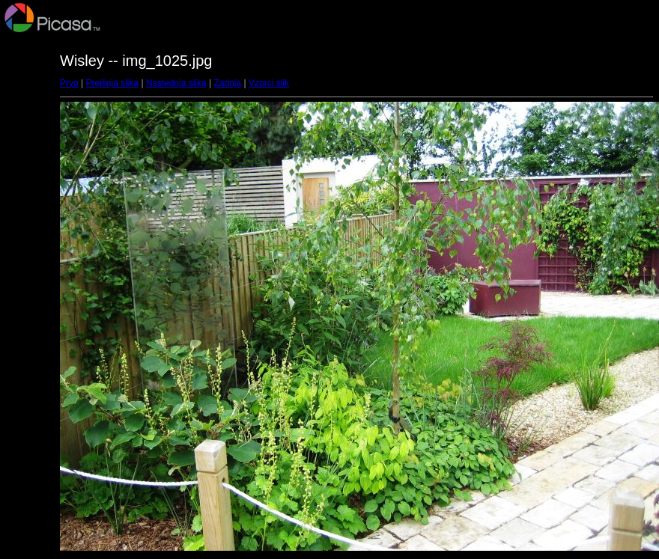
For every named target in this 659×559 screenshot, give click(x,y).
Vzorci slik (269, 83)
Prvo (69, 83)
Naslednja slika (176, 83)
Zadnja (228, 83)
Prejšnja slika (112, 83)
